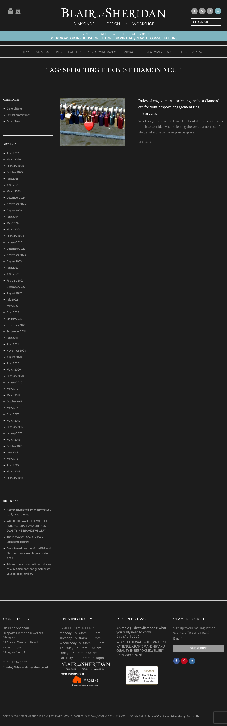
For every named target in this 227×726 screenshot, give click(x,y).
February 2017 (15, 427)
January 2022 (14, 318)
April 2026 (13, 153)
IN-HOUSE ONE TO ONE (95, 38)
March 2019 (13, 395)
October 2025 (15, 172)
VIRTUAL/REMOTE (134, 38)
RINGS (58, 52)
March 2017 (13, 420)
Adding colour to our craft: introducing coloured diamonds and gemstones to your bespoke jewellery (29, 569)
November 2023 (16, 255)
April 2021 (13, 344)
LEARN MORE (129, 52)
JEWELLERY (74, 52)
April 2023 (13, 274)
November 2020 (16, 350)
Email (178, 638)
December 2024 (16, 197)
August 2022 (14, 293)
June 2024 (13, 217)
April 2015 (13, 465)
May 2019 (12, 389)
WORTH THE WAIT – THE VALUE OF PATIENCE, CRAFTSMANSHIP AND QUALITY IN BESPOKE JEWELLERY (27, 526)
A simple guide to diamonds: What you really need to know (141, 630)
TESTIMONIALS (152, 52)
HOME (27, 52)
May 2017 (12, 408)
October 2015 (14, 446)
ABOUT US (42, 52)
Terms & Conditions (159, 716)
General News (14, 108)
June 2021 (12, 337)
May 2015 (12, 459)
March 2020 (14, 369)
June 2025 (13, 178)
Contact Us (193, 716)
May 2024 (13, 223)
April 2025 (13, 185)
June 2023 (12, 267)
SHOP (170, 52)
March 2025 (14, 191)
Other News (13, 121)
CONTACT (198, 52)
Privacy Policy (178, 716)
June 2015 (12, 452)
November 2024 (16, 204)
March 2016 (13, 439)
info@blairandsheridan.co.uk (27, 667)
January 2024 (14, 242)
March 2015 (13, 471)
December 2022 (16, 287)
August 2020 (14, 357)
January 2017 (14, 433)
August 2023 (14, 261)
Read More (146, 142)
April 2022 (13, 312)
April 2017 (13, 414)
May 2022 (12, 306)
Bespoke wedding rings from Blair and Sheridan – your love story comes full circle (29, 553)
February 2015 (15, 478)
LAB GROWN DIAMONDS (101, 52)
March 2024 (14, 229)
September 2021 (16, 331)
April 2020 (13, 363)
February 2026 (15, 166)
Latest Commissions (18, 115)
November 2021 (16, 325)
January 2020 (14, 382)
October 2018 (14, 401)
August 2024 (14, 210)
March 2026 (14, 159)
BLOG (183, 52)
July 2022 (12, 299)
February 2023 (15, 280)
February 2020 (15, 376)
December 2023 (16, 248)
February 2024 (15, 236)
